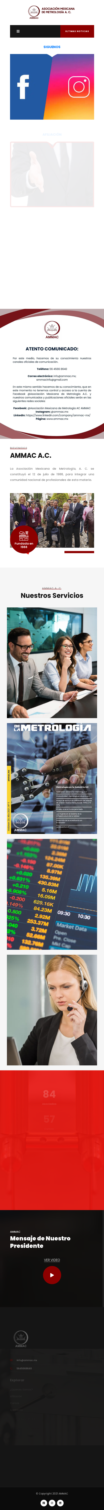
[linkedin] (52, 1503)
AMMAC (63, 1493)
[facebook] (44, 1503)
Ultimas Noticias (77, 31)
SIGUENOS (52, 47)
